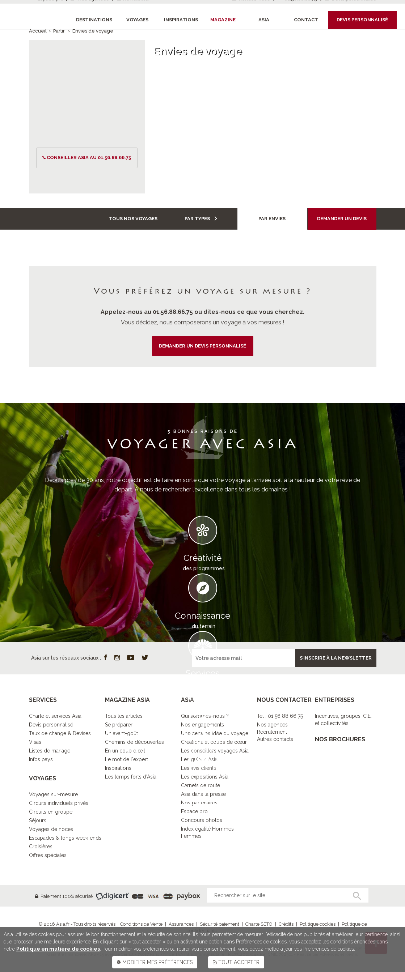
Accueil (38, 31)
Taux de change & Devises (60, 733)
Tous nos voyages (133, 218)
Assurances (181, 924)
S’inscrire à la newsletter (336, 658)
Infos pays (41, 759)
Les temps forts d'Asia (130, 777)
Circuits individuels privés (58, 803)
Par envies (272, 218)
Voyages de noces (51, 829)
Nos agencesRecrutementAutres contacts (275, 732)
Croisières (40, 846)
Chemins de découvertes (134, 742)
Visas (35, 742)
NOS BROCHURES (340, 739)
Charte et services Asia (55, 716)
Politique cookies (318, 924)
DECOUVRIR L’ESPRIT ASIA (202, 815)
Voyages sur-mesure (53, 794)
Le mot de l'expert (126, 759)
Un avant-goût (121, 733)
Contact (306, 19)
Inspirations (118, 768)
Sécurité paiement (219, 924)
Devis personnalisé (51, 725)
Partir (59, 31)
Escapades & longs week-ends (65, 838)
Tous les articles (124, 716)
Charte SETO (259, 924)
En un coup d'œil (125, 751)
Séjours (37, 820)
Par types (201, 218)
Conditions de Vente (141, 924)
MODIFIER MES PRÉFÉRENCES (155, 962)
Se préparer (118, 725)
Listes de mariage (49, 751)
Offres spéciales (48, 855)
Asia (263, 19)
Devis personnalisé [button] (362, 19)
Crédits (286, 924)
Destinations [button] (94, 19)
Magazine (223, 19)
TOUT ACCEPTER (236, 962)
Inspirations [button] (181, 19)
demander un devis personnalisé (202, 346)
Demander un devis (342, 218)
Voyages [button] (137, 19)
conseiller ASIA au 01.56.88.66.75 (89, 157)
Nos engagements (202, 725)
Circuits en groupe (50, 812)
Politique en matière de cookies (58, 949)
